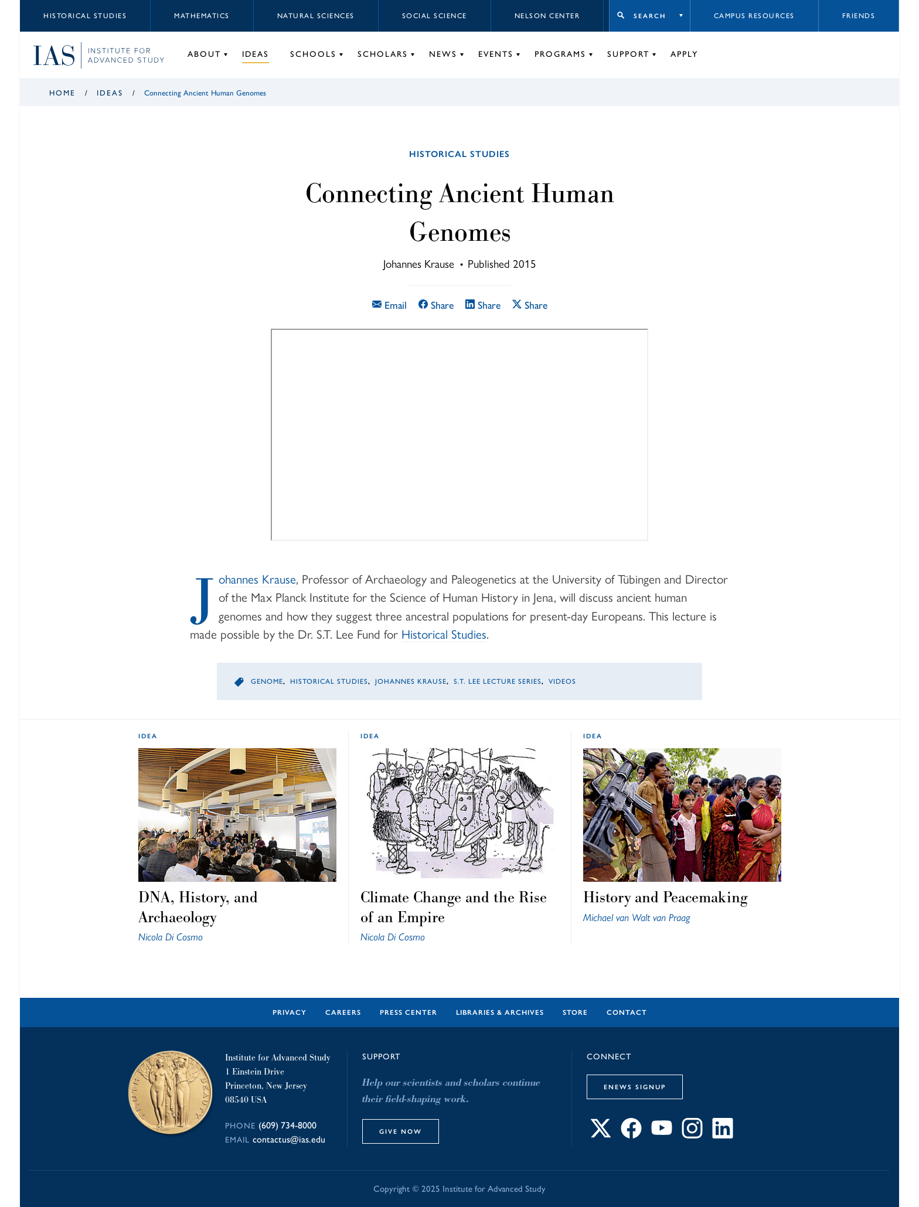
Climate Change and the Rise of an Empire (453, 907)
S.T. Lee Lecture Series (498, 681)
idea (148, 736)
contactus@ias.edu (289, 1139)
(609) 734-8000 (287, 1125)
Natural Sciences (316, 16)
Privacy (290, 1012)
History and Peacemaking (665, 897)
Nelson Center (547, 16)
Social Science (434, 16)
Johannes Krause (257, 579)
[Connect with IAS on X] (601, 1135)
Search (650, 16)
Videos (562, 681)
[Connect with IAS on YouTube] (662, 1135)
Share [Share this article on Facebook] (436, 305)
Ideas (255, 54)
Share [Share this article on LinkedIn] (483, 305)
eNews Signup (635, 1087)
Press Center (408, 1012)
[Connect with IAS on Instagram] (692, 1135)
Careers (343, 1012)
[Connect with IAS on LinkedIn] (723, 1135)
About (204, 54)
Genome (267, 681)
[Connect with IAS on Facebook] (631, 1135)
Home (62, 92)
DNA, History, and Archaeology (198, 907)
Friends (859, 16)
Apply (684, 54)
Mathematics (202, 16)
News (443, 54)
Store (575, 1012)
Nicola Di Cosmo (170, 936)
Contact (627, 1012)
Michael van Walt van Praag (636, 917)
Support (628, 54)
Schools (313, 54)
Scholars (383, 54)
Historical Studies (85, 16)
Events (495, 54)
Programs (560, 54)
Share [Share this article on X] (529, 305)
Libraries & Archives (500, 1012)
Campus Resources (754, 16)
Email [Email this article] (389, 305)
